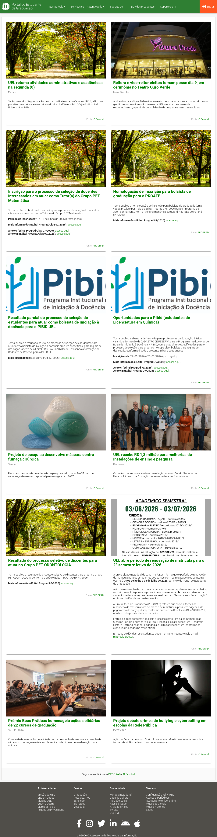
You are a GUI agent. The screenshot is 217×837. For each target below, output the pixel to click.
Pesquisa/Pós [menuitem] (82, 797)
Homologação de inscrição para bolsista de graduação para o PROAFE (152, 193)
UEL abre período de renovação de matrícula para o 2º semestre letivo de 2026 (158, 562)
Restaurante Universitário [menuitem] (161, 800)
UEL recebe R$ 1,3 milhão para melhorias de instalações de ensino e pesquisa (152, 456)
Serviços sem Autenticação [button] (87, 6)
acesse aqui (74, 224)
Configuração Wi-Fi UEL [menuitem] (160, 794)
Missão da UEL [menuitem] (46, 794)
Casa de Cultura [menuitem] (119, 797)
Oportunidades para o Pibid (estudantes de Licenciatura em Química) (151, 319)
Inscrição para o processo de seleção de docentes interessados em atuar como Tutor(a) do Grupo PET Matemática (54, 196)
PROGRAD (98, 245)
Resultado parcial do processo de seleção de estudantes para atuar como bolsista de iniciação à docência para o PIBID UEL (53, 322)
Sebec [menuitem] (149, 809)
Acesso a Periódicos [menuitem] (157, 797)
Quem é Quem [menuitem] (45, 803)
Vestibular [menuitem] (80, 806)
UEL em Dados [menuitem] (45, 797)
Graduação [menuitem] (80, 794)
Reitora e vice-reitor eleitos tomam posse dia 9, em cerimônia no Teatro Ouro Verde (158, 84)
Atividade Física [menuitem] (119, 806)
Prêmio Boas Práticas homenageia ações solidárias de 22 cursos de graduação (54, 722)
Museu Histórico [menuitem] (155, 806)
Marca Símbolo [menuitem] (46, 806)
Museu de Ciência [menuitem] (156, 803)
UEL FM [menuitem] (114, 812)
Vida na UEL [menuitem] (44, 800)
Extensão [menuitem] (79, 800)
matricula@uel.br (123, 636)
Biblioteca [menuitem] (79, 803)
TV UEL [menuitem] (114, 809)
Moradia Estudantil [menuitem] (121, 794)
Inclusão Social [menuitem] (118, 800)
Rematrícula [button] (57, 6)
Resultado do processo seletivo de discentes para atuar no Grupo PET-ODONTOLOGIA (52, 562)
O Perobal (99, 119)
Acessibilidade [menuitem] (118, 803)
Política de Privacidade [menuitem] (50, 809)
